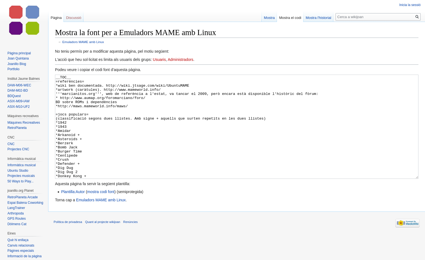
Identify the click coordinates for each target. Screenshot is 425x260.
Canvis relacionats (20, 245)
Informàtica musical (21, 165)
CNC (11, 144)
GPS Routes (16, 219)
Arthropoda (15, 213)
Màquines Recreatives (23, 123)
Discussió (73, 18)
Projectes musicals (21, 176)
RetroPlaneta (17, 128)
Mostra (269, 18)
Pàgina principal (19, 53)
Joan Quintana (18, 58)
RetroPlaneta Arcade (22, 197)
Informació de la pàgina (24, 256)
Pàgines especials (20, 251)
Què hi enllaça (17, 240)
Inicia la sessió (410, 5)
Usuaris (159, 59)
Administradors (180, 59)
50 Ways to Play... (20, 181)
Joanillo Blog (16, 64)
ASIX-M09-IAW (18, 101)
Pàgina (56, 18)
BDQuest (14, 96)
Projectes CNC (18, 149)
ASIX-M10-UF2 (18, 107)
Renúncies (130, 242)
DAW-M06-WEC (19, 85)
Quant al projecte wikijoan (102, 242)
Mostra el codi (290, 18)
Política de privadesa (68, 242)
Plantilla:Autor (73, 212)
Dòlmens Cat (16, 224)
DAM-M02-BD (17, 90)
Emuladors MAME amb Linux (83, 42)
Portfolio (13, 69)
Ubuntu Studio (17, 171)
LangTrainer (16, 208)
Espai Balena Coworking (25, 203)
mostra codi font (100, 212)
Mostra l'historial (318, 18)
